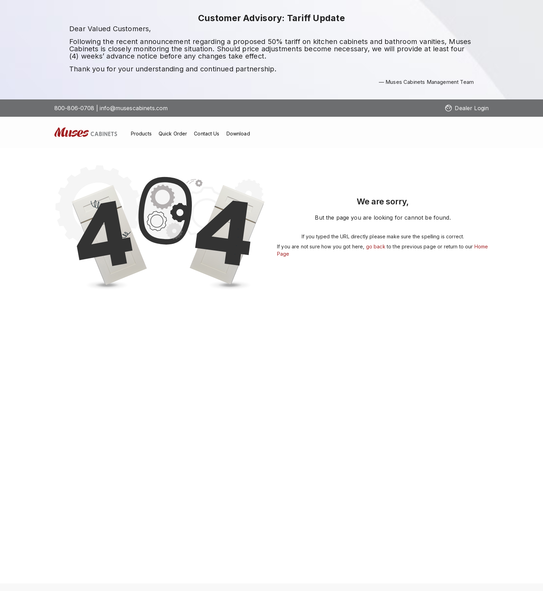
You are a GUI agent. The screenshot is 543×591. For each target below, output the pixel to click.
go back (375, 246)
